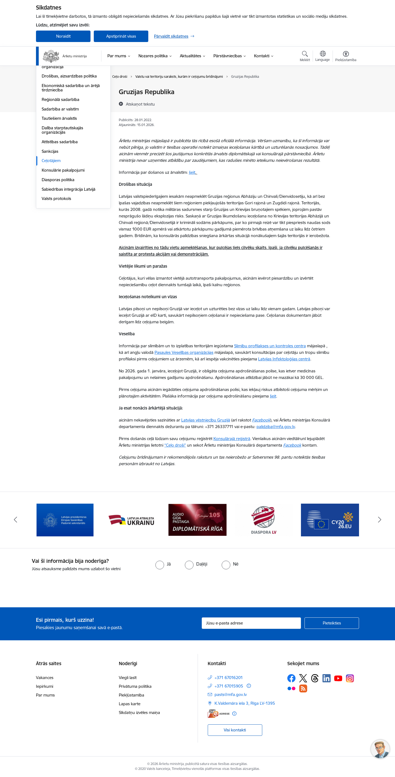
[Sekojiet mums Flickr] (291, 688)
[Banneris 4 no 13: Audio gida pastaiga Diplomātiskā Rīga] (197, 519)
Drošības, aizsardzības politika (69, 134)
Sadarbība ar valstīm (60, 167)
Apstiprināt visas (121, 36)
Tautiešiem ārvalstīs (59, 176)
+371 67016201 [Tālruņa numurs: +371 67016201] (229, 677)
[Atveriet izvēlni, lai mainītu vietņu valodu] (323, 56)
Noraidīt (63, 36)
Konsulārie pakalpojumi (63, 228)
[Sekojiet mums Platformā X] (303, 678)
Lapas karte (129, 703)
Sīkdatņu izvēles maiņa (139, 712)
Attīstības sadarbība (60, 200)
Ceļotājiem (51, 219)
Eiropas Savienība (58, 92)
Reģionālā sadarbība (60, 157)
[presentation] (45, 587)
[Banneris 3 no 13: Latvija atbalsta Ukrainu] (131, 519)
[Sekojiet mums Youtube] (338, 678)
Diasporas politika (58, 238)
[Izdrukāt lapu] (345, 89)
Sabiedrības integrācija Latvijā (68, 247)
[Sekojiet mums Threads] (315, 678)
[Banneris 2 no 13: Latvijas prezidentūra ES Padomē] (65, 519)
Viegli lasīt (128, 677)
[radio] (163, 564)
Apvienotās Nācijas (59, 101)
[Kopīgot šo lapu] (345, 103)
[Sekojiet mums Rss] (303, 688)
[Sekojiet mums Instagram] (350, 678)
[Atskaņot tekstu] (140, 104)
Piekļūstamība (131, 695)
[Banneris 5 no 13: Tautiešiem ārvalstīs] (264, 519)
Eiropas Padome (57, 111)
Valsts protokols (56, 256)
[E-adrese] (219, 713)
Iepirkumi (44, 686)
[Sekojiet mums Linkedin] (326, 678)
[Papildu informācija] (249, 686)
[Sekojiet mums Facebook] (291, 678)
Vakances (44, 677)
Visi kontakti (235, 730)
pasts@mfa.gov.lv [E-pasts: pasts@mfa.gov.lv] (231, 694)
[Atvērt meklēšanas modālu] (305, 57)
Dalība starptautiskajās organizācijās (62, 188)
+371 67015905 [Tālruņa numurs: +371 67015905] (229, 686)
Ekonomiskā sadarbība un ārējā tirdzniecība (71, 146)
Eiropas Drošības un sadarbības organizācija (71, 123)
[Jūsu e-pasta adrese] (251, 623)
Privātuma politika (135, 686)
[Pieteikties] (331, 623)
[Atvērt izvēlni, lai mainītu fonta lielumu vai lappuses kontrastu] (346, 57)
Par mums (45, 695)
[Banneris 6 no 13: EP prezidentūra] (330, 519)
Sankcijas (50, 209)
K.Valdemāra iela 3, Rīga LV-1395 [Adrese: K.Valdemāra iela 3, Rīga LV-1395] (245, 703)
